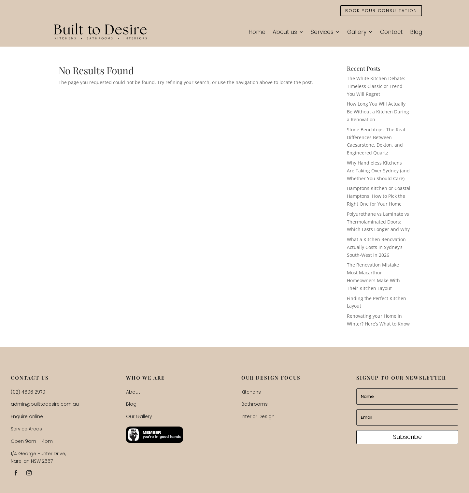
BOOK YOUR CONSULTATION (381, 10)
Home (257, 32)
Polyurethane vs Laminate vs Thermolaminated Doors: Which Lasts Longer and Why (378, 222)
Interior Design (258, 416)
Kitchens (251, 392)
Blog (416, 32)
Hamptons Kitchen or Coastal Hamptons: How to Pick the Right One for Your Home (378, 196)
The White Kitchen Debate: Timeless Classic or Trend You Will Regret (376, 86)
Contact (391, 32)
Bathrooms (254, 404)
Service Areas (26, 429)
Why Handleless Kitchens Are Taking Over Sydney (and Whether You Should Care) (378, 170)
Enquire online (27, 416)
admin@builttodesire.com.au (45, 404)
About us (285, 32)
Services (322, 32)
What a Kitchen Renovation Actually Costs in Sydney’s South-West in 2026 (376, 247)
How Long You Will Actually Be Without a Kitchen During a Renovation (378, 112)
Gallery (356, 32)
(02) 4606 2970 (28, 392)
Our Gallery (139, 416)
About (133, 392)
